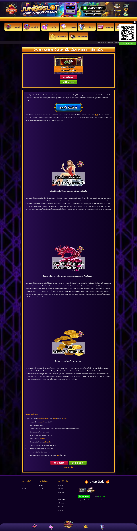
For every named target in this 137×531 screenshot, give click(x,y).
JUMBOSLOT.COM (94, 500)
